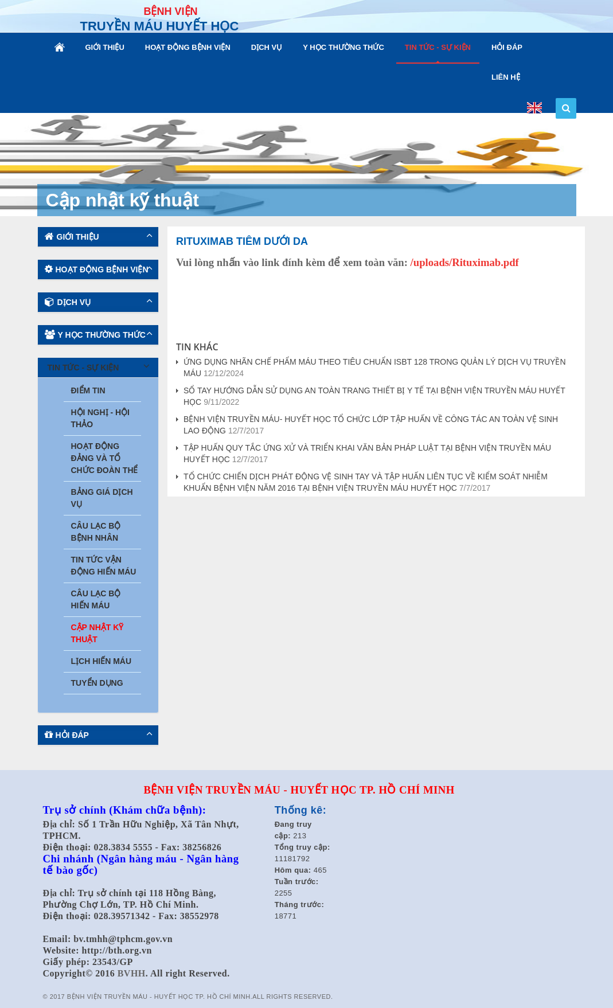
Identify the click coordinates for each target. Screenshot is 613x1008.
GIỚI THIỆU (104, 47)
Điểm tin (88, 390)
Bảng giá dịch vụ (102, 498)
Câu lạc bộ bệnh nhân (96, 531)
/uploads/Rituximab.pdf (465, 262)
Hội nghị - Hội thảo (100, 418)
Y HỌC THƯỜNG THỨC (343, 47)
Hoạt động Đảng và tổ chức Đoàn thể (104, 458)
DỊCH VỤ (266, 47)
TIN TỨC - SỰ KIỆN (438, 47)
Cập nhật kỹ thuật (97, 633)
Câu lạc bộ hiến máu (96, 599)
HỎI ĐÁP (506, 47)
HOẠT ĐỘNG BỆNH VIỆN (188, 47)
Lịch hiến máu (101, 661)
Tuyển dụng (97, 682)
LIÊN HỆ (505, 77)
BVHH (132, 973)
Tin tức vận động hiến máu (103, 565)
